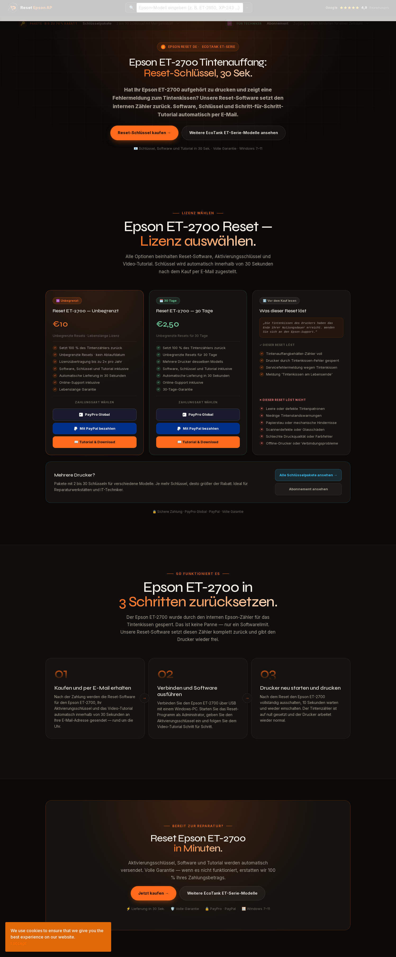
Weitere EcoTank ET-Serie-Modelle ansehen (233, 132)
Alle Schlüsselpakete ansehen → (308, 475)
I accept (18, 943)
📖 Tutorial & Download (94, 442)
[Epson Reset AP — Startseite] (30, 8)
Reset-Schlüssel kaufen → (144, 132)
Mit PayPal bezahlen (94, 428)
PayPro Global (94, 414)
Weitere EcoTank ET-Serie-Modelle (222, 893)
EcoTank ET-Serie (218, 47)
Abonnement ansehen (308, 489)
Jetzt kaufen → (153, 893)
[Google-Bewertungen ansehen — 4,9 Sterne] (357, 7)
